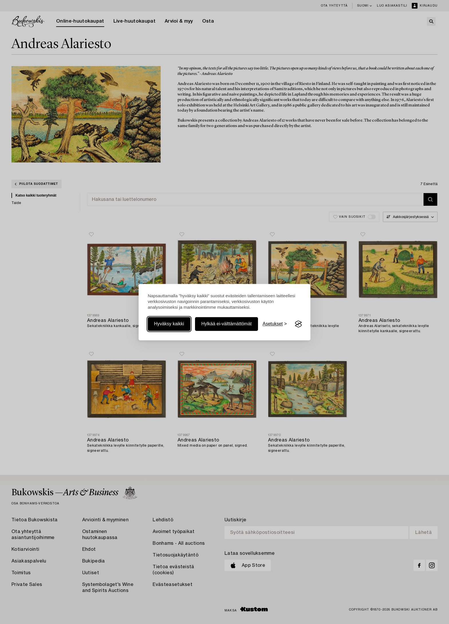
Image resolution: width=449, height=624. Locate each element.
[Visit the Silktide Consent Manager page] (298, 324)
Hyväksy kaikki (169, 324)
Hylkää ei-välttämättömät (226, 324)
